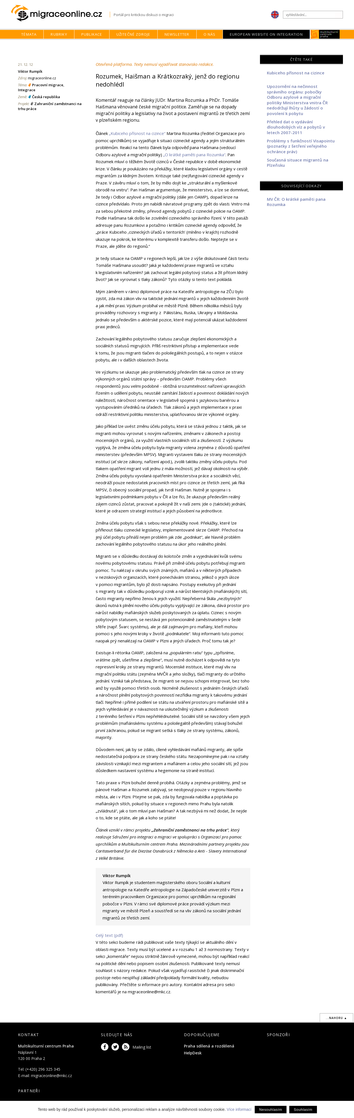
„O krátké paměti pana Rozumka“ (194, 154)
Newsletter (177, 34)
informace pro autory (162, 984)
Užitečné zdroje (133, 34)
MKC (325, 34)
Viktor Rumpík (30, 71)
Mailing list (141, 1047)
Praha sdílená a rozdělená (209, 1046)
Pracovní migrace (47, 84)
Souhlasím (303, 1109)
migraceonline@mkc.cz (51, 1075)
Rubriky (59, 34)
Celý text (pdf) (109, 935)
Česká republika (46, 96)
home (227, 45)
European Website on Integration (266, 34)
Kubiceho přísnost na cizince (295, 72)
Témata (29, 34)
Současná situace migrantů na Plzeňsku (297, 162)
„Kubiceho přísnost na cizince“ (137, 133)
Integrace (26, 89)
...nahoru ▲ (336, 1018)
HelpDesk (193, 1053)
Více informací (239, 1109)
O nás (210, 34)
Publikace (91, 34)
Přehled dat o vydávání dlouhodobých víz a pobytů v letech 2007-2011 (296, 127)
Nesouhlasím (270, 1109)
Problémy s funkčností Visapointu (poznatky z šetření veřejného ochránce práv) (301, 146)
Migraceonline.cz (60, 13)
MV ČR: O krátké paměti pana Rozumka (296, 201)
